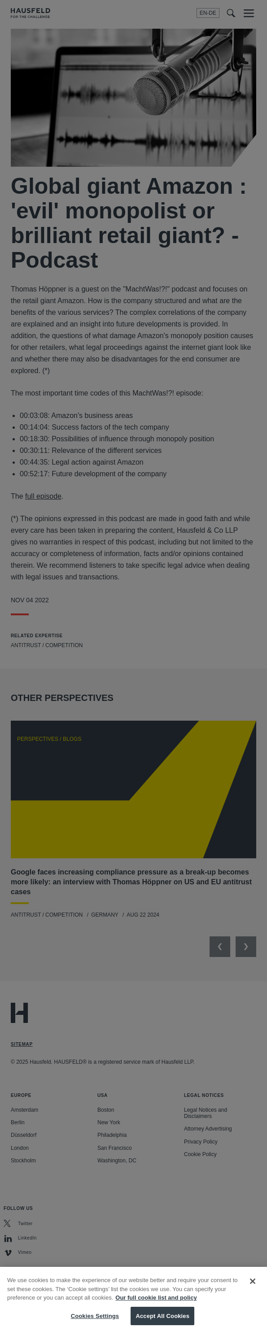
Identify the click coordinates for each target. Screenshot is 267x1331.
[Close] (253, 1289)
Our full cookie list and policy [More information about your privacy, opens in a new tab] (156, 1305)
